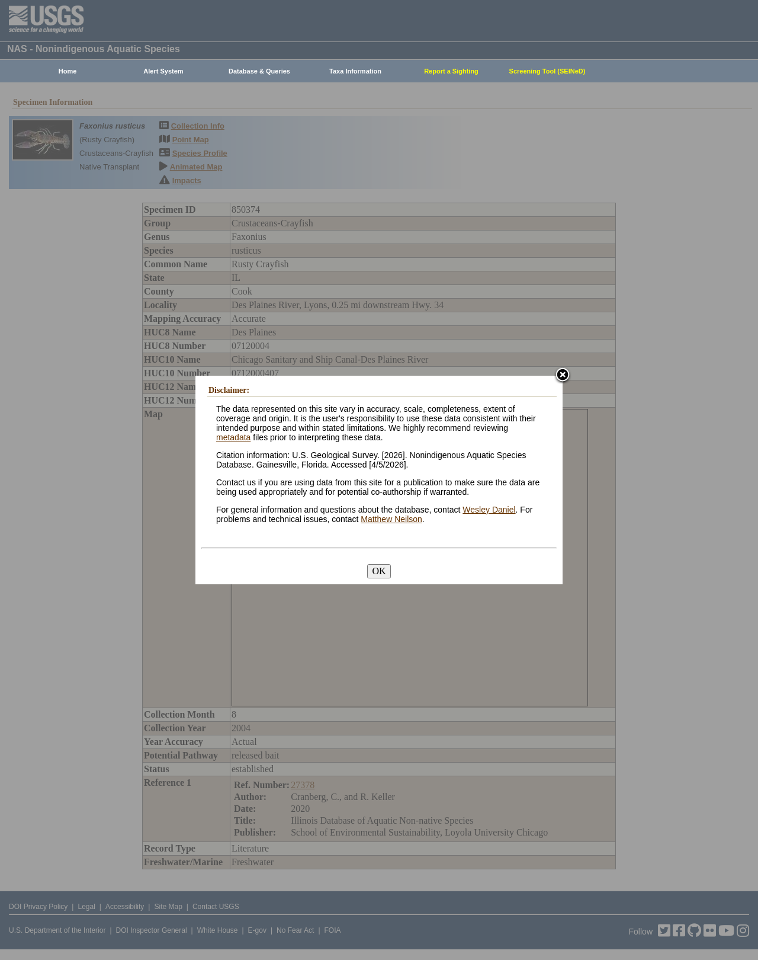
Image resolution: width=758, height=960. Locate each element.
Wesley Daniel (488, 509)
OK (379, 571)
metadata (233, 437)
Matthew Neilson (391, 519)
